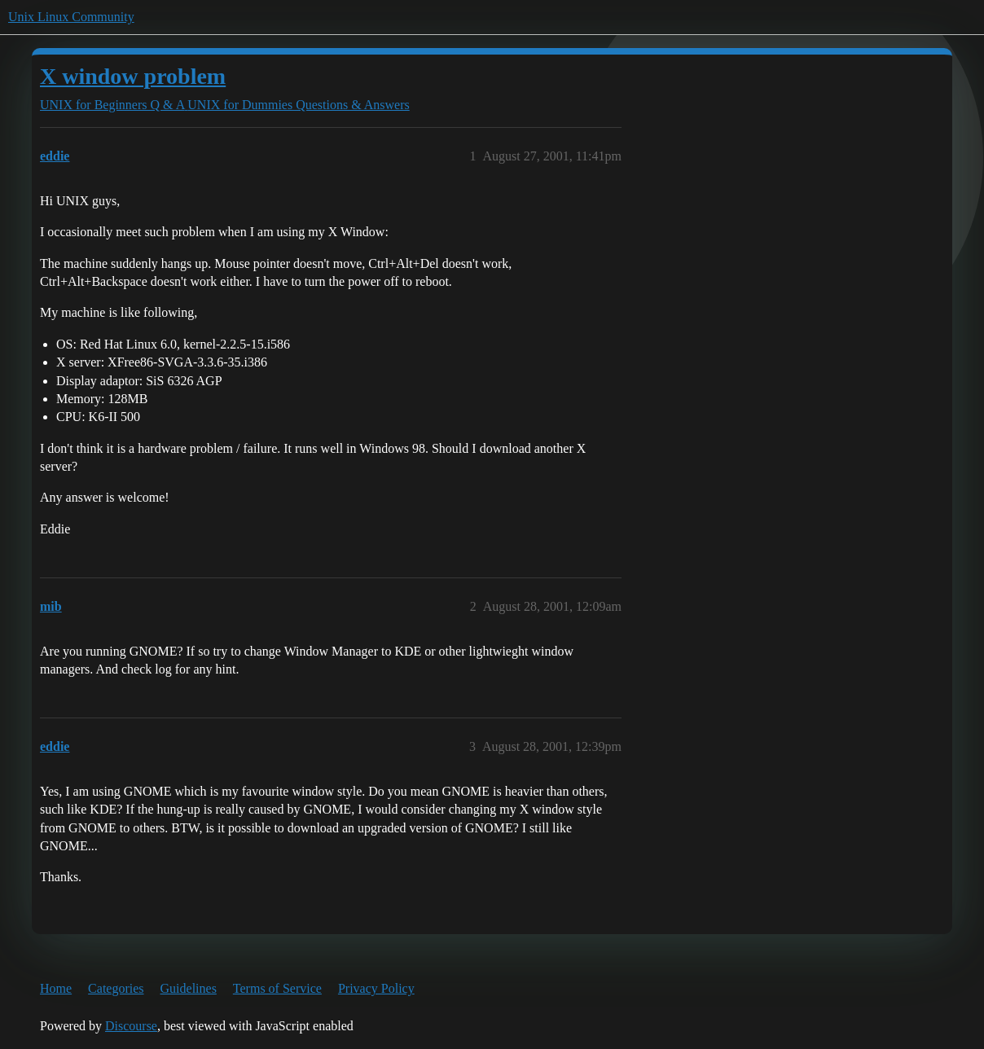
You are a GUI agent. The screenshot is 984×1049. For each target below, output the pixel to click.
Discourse (131, 1026)
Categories (115, 988)
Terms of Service (277, 988)
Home (56, 988)
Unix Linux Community (71, 17)
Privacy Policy (376, 988)
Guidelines (188, 988)
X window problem (133, 76)
